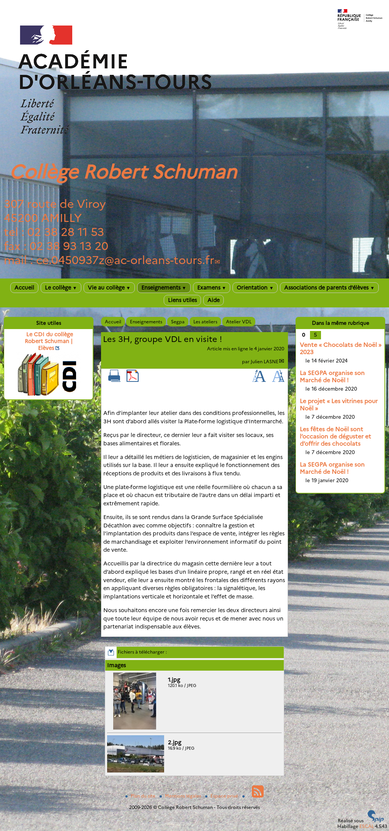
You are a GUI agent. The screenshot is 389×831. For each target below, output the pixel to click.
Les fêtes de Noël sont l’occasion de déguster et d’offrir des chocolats (335, 436)
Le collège (61, 287)
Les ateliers (205, 321)
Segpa (178, 321)
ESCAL (366, 826)
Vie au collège (109, 287)
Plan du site (141, 796)
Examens (211, 287)
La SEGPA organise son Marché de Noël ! (332, 376)
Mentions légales (181, 796)
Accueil (24, 287)
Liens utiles (182, 300)
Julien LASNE (264, 361)
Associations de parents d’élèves (329, 287)
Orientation (255, 287)
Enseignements (164, 287)
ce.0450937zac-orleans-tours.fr (125, 260)
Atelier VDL (238, 321)
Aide (213, 300)
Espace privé (222, 796)
